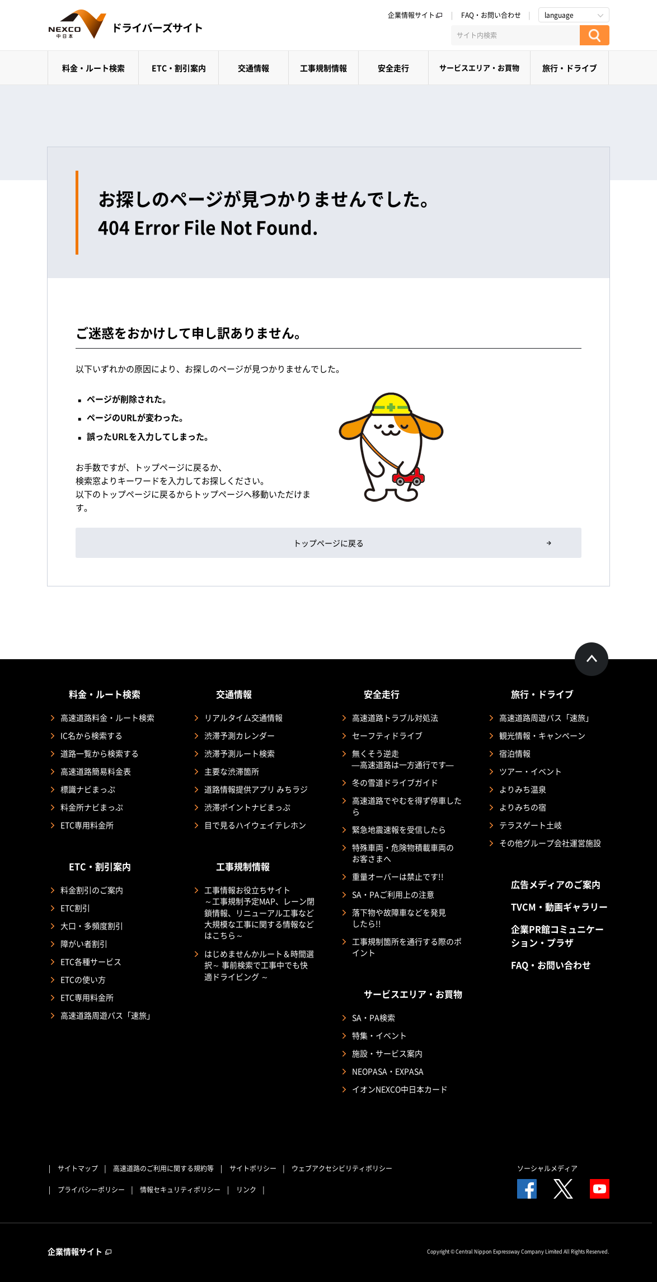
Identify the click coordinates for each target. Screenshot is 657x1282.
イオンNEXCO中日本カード (400, 1089)
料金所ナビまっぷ (91, 807)
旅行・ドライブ (569, 67)
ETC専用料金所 (87, 824)
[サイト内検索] (515, 35)
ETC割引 (75, 907)
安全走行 (393, 67)
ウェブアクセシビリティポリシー (342, 1168)
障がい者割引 (83, 943)
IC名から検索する (91, 735)
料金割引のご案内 (91, 889)
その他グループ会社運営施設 (550, 842)
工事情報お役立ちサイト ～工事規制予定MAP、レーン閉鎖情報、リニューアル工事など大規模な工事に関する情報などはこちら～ (259, 912)
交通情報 (253, 67)
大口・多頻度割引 (91, 925)
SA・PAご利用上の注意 (393, 894)
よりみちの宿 (522, 807)
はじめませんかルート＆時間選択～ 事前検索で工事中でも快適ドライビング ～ (259, 965)
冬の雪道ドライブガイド (395, 782)
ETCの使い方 (83, 979)
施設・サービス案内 (387, 1053)
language (559, 15)
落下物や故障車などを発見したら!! (399, 918)
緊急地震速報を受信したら (399, 829)
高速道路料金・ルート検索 (107, 717)
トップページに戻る (328, 542)
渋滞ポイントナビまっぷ (247, 807)
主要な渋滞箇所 (231, 771)
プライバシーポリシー (91, 1190)
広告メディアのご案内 (555, 884)
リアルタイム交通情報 (243, 717)
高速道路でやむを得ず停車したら (407, 806)
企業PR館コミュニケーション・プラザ (557, 935)
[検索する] (594, 35)
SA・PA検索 (373, 1017)
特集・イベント (379, 1035)
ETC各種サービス (90, 961)
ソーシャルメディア (547, 1168)
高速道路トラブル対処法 (395, 717)
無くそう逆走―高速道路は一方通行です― (403, 759)
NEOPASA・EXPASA (388, 1071)
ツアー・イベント (530, 771)
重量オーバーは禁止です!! (398, 876)
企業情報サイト (415, 15)
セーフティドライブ (387, 735)
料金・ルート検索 (93, 67)
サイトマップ (78, 1168)
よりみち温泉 (522, 789)
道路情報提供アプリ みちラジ (256, 789)
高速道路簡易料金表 (95, 771)
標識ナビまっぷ (87, 789)
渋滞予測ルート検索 (239, 753)
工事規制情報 (323, 67)
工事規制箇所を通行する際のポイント (407, 947)
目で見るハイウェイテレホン (255, 824)
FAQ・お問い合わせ (491, 15)
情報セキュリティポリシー (180, 1190)
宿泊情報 (515, 753)
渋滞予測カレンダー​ (239, 735)
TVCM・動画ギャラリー (559, 906)
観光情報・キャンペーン (542, 735)
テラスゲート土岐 (530, 824)
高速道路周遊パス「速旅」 (107, 1015)
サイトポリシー (252, 1168)
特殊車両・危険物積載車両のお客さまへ (403, 853)
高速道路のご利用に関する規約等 (163, 1168)
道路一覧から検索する (99, 753)
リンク (246, 1190)
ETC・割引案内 (179, 67)
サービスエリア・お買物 (479, 67)
